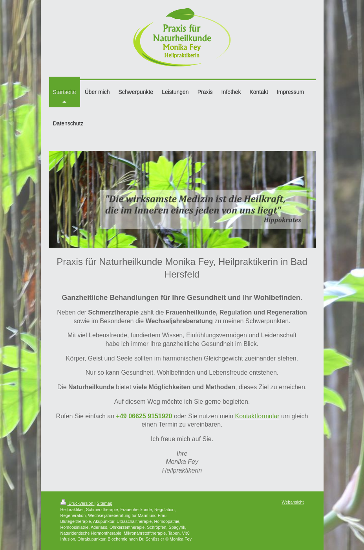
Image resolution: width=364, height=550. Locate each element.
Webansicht (293, 502)
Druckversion (77, 503)
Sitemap (104, 503)
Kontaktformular (257, 416)
